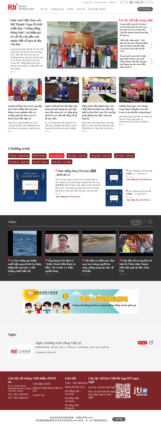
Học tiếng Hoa (56, 156)
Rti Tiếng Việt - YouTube (73, 397)
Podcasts (113, 2)
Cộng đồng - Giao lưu (101, 156)
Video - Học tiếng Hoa (76, 387)
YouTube (136, 222)
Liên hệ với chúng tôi (20, 384)
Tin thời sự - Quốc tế (18, 162)
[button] (150, 221)
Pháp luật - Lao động (61, 162)
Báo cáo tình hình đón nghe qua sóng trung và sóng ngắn (101, 399)
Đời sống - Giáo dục (77, 156)
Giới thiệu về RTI (44, 383)
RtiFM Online (39, 156)
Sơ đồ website (101, 2)
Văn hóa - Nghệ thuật (18, 156)
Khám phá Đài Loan (75, 391)
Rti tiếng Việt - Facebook (72, 404)
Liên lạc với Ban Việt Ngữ (99, 384)
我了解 (119, 419)
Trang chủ (88, 2)
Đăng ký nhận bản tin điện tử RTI (47, 394)
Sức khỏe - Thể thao (124, 156)
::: (81, 2)
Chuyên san (38, 399)
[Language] (143, 2)
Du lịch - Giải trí (40, 162)
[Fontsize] (124, 2)
